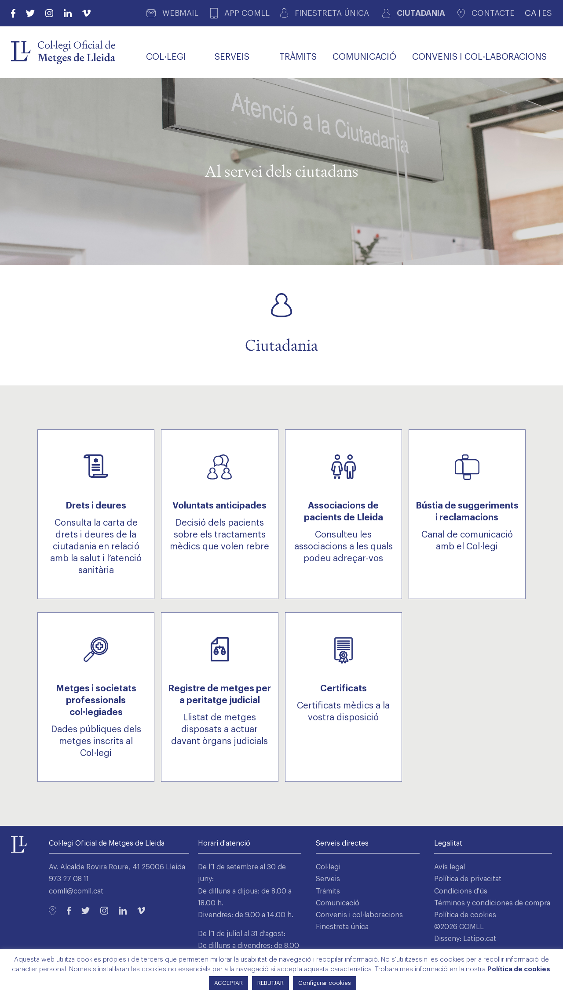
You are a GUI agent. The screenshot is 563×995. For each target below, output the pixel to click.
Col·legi (328, 867)
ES (547, 13)
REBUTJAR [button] (270, 983)
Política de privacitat (467, 878)
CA (531, 13)
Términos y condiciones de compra (492, 903)
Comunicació (337, 903)
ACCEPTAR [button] (228, 983)
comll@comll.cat (76, 891)
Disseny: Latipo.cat (465, 938)
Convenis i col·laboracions (359, 915)
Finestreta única (342, 926)
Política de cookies (465, 915)
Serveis (328, 878)
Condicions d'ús (460, 891)
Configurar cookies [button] (324, 983)
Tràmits (328, 891)
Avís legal (449, 867)
